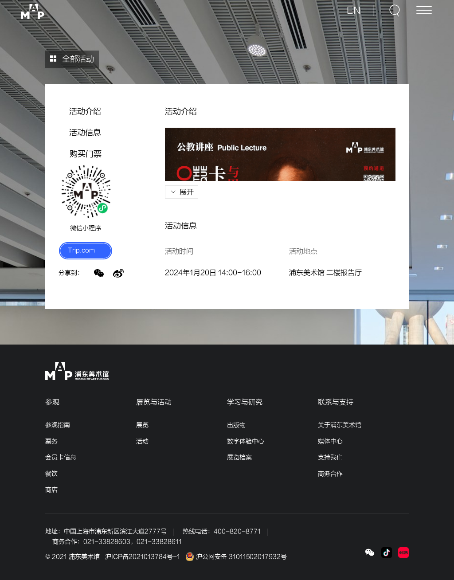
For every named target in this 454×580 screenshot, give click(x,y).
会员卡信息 (60, 457)
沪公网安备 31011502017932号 (236, 556)
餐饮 (51, 474)
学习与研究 (244, 402)
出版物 (236, 425)
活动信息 (85, 132)
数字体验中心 (245, 441)
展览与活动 (154, 402)
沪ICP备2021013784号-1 (142, 556)
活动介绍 (85, 111)
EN (358, 14)
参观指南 (57, 425)
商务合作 (330, 474)
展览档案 (239, 457)
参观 (52, 402)
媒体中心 (330, 441)
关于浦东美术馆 (339, 425)
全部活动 (72, 59)
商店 (51, 490)
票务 (51, 441)
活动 (142, 441)
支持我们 (330, 457)
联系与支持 (335, 402)
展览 (142, 425)
